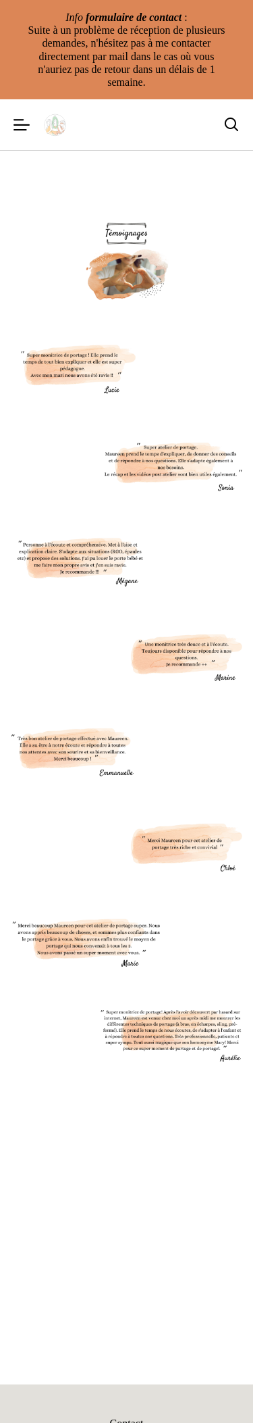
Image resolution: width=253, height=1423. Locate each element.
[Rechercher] (231, 125)
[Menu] (21, 124)
